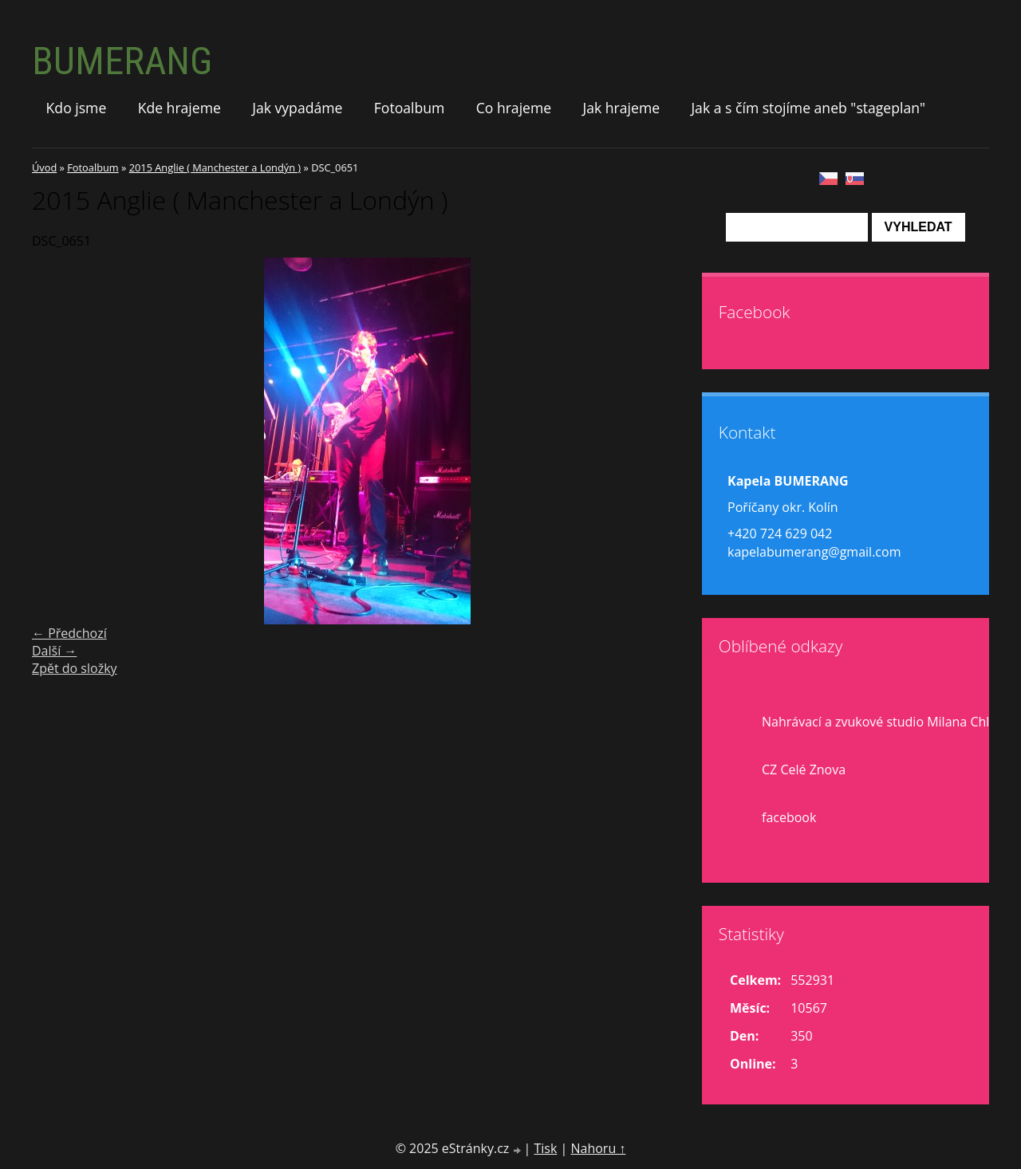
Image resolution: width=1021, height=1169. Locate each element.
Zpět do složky (74, 668)
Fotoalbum (409, 107)
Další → (54, 650)
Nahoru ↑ (597, 1148)
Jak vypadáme (297, 107)
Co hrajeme (513, 107)
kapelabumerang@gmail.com (814, 552)
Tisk (545, 1148)
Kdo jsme (76, 107)
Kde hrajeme (179, 107)
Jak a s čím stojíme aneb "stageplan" (808, 107)
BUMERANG (122, 61)
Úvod (44, 167)
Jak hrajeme (621, 107)
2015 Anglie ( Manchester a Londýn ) (215, 167)
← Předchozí (69, 633)
